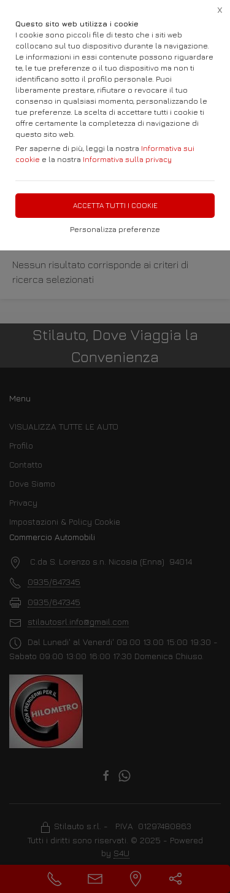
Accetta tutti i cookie (115, 205)
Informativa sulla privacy (127, 159)
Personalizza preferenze (115, 229)
